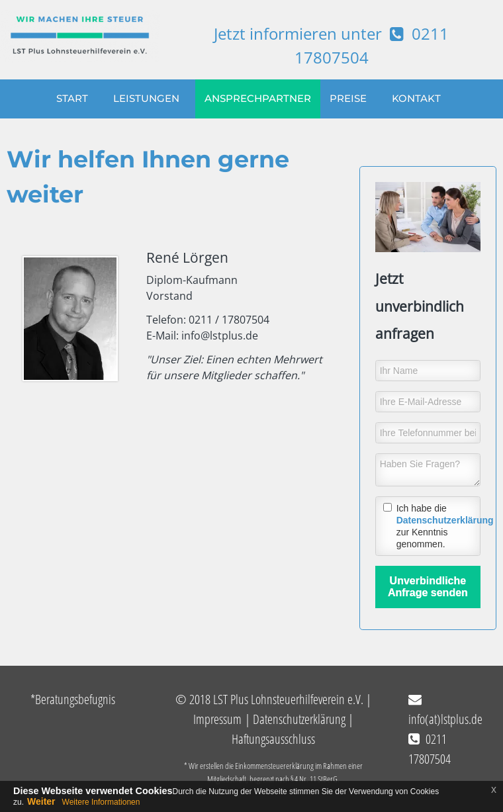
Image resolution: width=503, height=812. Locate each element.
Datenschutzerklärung (445, 520)
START (72, 99)
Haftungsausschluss (273, 739)
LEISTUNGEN (146, 99)
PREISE (348, 99)
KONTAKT (416, 99)
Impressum (217, 719)
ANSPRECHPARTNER (258, 99)
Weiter (41, 801)
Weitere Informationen (101, 802)
